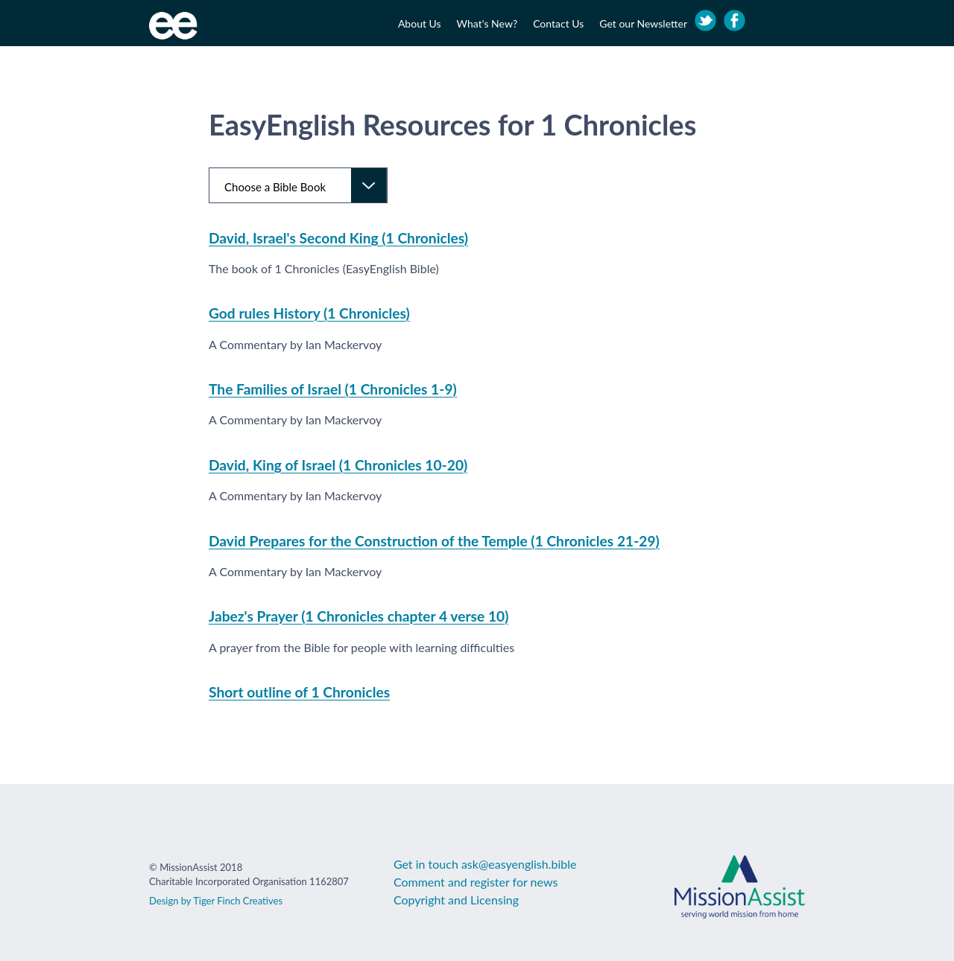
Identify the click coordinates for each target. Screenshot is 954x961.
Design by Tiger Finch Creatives (215, 901)
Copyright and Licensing (456, 900)
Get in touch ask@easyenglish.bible (485, 864)
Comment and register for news (475, 882)
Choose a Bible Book (275, 187)
